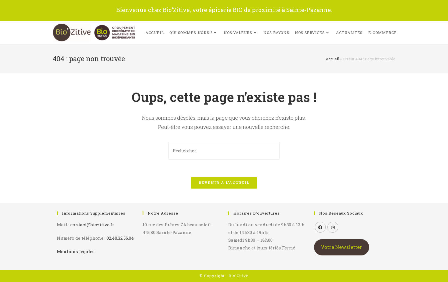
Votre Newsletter (341, 247)
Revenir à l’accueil (224, 182)
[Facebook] (320, 227)
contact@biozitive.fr (92, 224)
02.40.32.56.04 (120, 238)
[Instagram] (332, 227)
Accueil (332, 58)
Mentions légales (76, 251)
